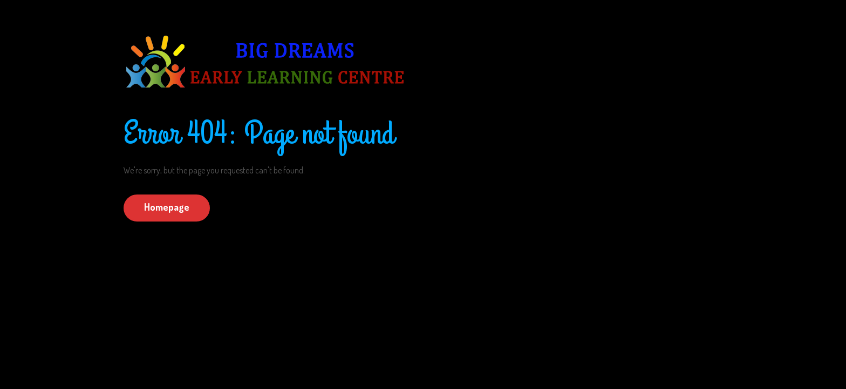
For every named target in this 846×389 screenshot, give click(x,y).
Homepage (166, 207)
